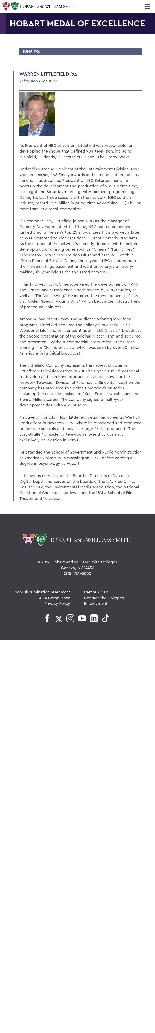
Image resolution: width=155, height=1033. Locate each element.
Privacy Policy (57, 603)
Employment (95, 603)
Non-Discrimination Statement (42, 591)
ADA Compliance (54, 597)
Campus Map (96, 591)
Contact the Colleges (104, 597)
